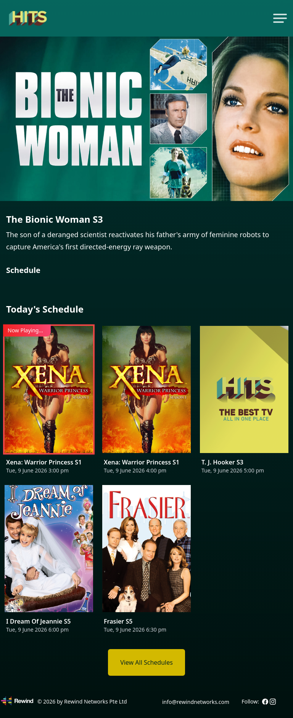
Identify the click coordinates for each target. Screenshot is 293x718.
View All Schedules (146, 662)
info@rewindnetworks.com (195, 701)
